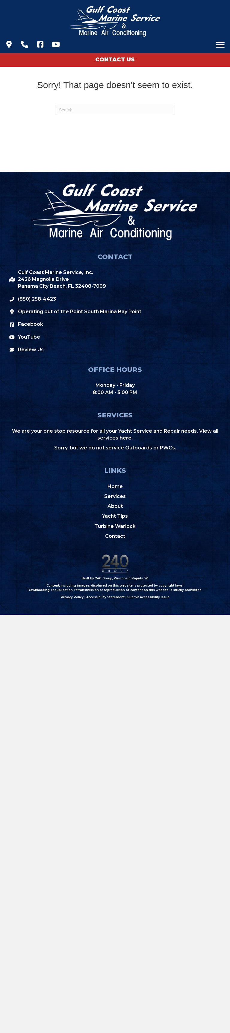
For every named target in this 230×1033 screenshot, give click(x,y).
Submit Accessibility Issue (148, 597)
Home (115, 486)
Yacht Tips (115, 516)
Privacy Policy (72, 597)
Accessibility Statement (105, 597)
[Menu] (220, 45)
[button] (8, 44)
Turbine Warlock (115, 526)
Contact (115, 536)
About (115, 506)
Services (115, 496)
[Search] (115, 110)
